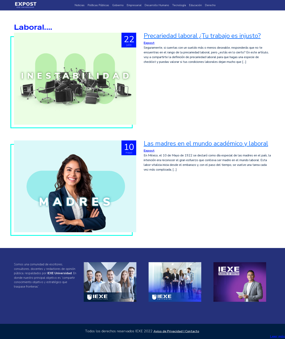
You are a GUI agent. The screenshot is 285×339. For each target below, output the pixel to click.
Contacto (192, 331)
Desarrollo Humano (157, 5)
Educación (195, 5)
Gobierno (118, 5)
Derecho (210, 5)
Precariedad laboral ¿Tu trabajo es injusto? (202, 36)
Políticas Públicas (98, 5)
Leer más (277, 336)
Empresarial (134, 5)
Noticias (80, 5)
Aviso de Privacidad (168, 331)
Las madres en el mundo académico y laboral (206, 143)
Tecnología (179, 5)
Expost (149, 43)
